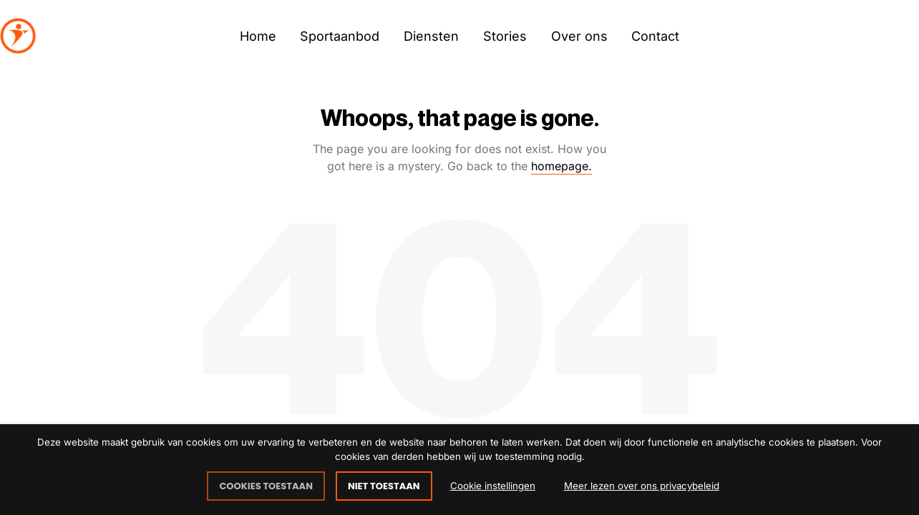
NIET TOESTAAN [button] (384, 486)
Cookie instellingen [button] (492, 485)
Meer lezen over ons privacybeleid (641, 485)
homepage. (561, 166)
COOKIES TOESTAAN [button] (266, 486)
